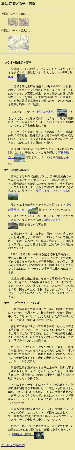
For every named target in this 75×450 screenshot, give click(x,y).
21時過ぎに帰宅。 (28, 434)
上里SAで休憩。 (51, 111)
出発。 (17, 77)
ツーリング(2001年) (13, 445)
